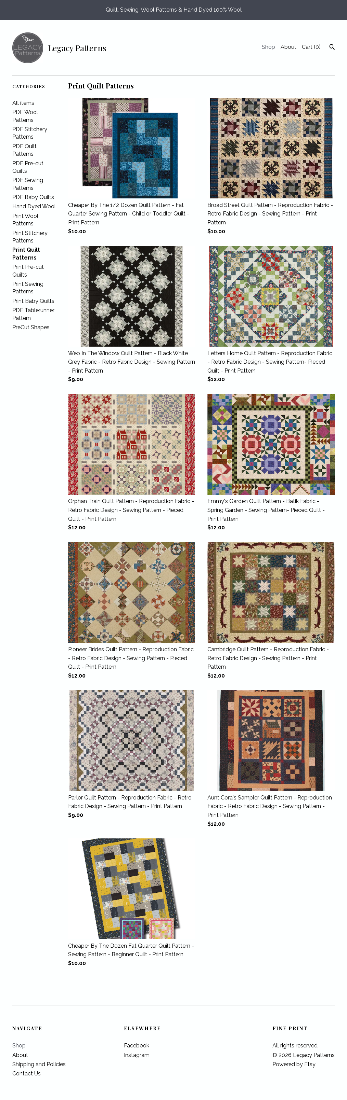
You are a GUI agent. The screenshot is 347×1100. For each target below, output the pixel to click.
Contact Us (26, 1073)
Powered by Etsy (294, 1064)
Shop (268, 47)
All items (23, 103)
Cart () (311, 47)
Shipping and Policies (39, 1064)
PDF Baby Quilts (33, 197)
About (288, 47)
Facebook (136, 1045)
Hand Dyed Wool (34, 206)
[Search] (332, 48)
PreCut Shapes (31, 327)
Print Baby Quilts (33, 301)
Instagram (137, 1055)
